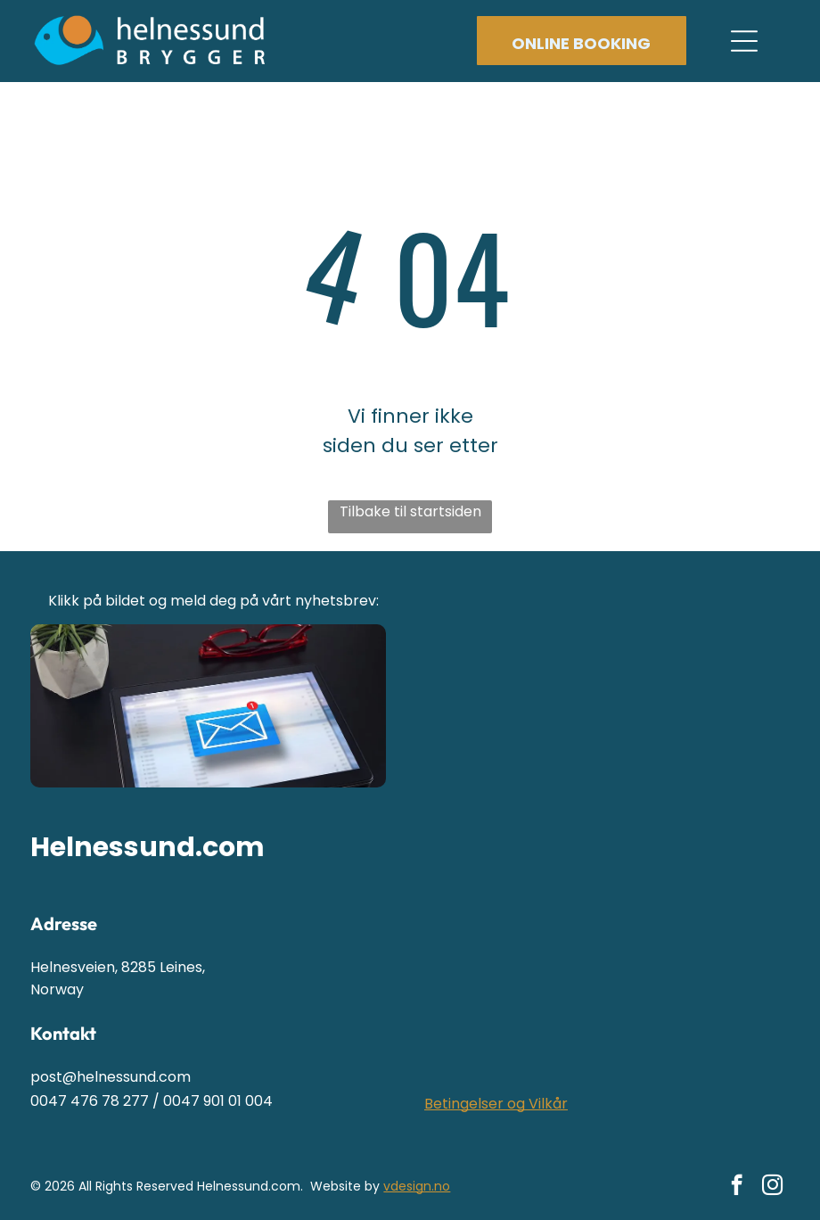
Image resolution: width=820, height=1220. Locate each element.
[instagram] (772, 1187)
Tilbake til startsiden (410, 511)
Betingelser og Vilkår (496, 1103)
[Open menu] (744, 41)
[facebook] (736, 1187)
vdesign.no (416, 1186)
